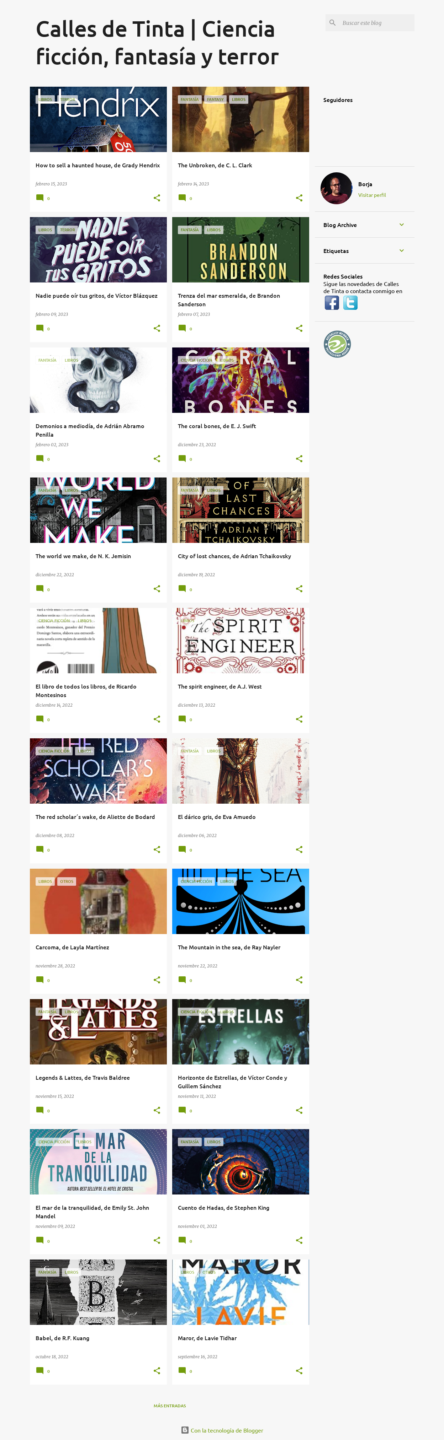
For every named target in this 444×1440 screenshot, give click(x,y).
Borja (365, 183)
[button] (157, 198)
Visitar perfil (372, 195)
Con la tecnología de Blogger (222, 1430)
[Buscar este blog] (377, 22)
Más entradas (170, 1406)
